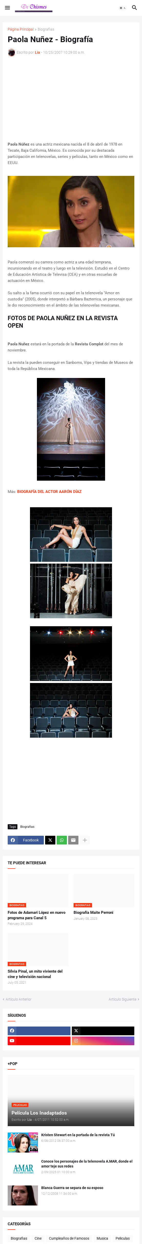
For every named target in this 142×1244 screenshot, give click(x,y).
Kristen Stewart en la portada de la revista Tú (78, 1135)
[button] (7, 8)
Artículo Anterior (19, 999)
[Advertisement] (71, 99)
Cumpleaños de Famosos (69, 1238)
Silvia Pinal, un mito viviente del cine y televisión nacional (35, 974)
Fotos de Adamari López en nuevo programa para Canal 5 (36, 915)
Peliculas (123, 1238)
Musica (102, 1238)
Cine (38, 1238)
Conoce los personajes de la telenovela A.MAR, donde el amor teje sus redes (87, 1163)
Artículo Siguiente (122, 999)
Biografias (46, 29)
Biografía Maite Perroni (93, 912)
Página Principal (21, 29)
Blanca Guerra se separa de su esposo (72, 1188)
